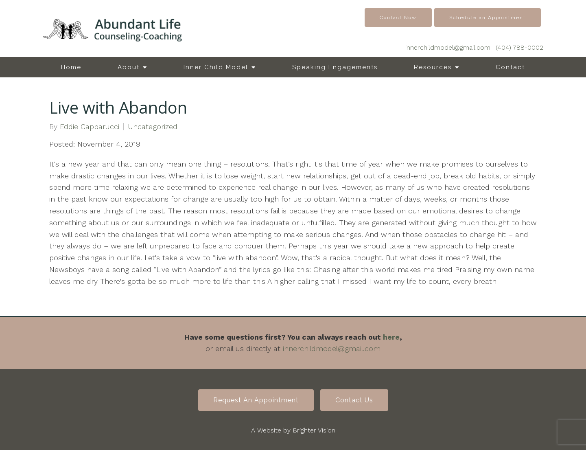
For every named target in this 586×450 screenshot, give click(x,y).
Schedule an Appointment (487, 17)
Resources (433, 67)
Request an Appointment (256, 400)
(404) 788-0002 (519, 47)
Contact (510, 67)
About (129, 67)
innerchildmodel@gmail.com (447, 47)
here (391, 337)
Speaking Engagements (335, 67)
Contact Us (354, 400)
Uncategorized (152, 126)
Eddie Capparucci (89, 126)
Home (71, 67)
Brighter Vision (314, 430)
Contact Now (398, 17)
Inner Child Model (216, 67)
